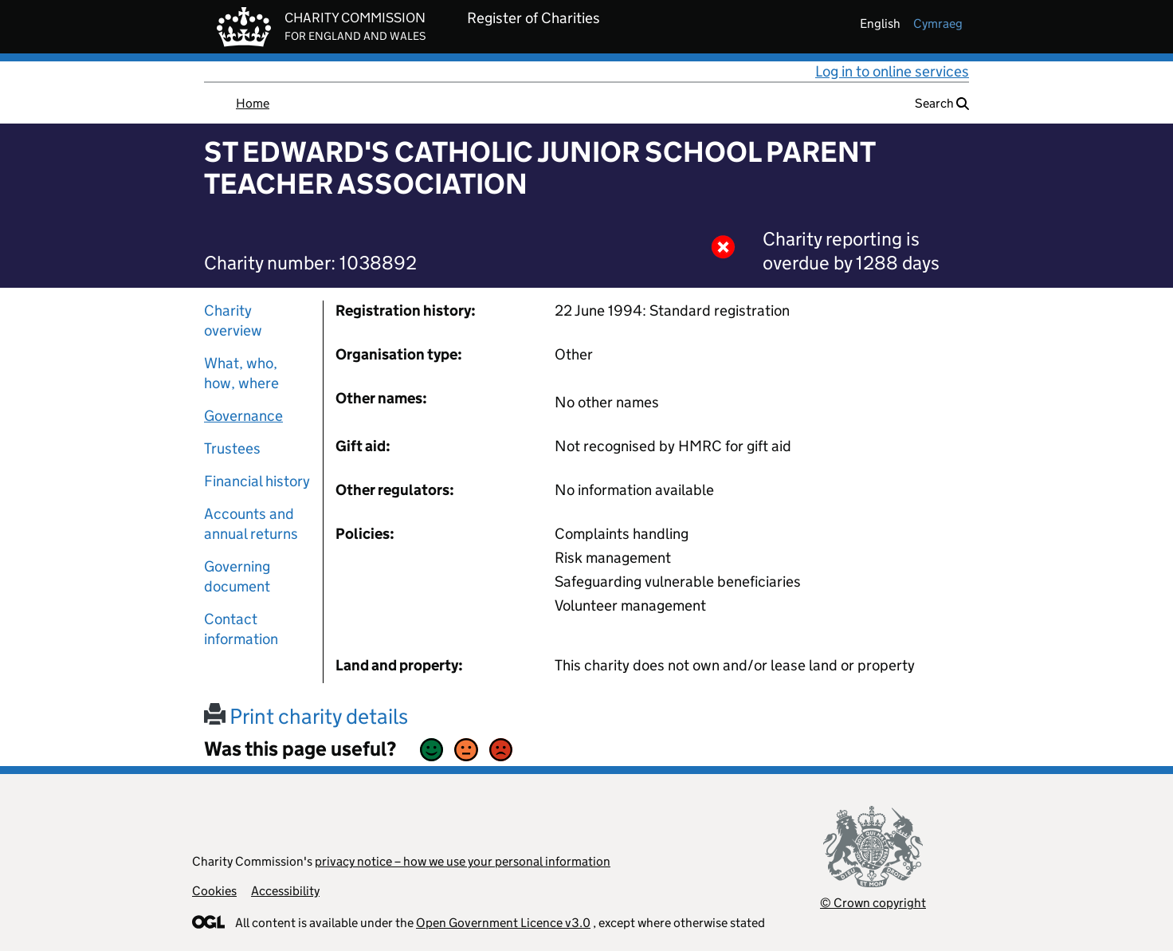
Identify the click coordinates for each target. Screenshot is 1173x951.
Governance (243, 416)
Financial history (257, 481)
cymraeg (938, 23)
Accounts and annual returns (251, 524)
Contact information (241, 629)
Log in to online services (892, 71)
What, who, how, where (241, 373)
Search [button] (942, 103)
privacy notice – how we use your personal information (462, 861)
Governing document (237, 576)
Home (252, 103)
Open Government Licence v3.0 (503, 922)
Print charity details (306, 716)
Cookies (214, 890)
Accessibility (285, 890)
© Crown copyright (873, 902)
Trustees (232, 448)
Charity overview (233, 320)
